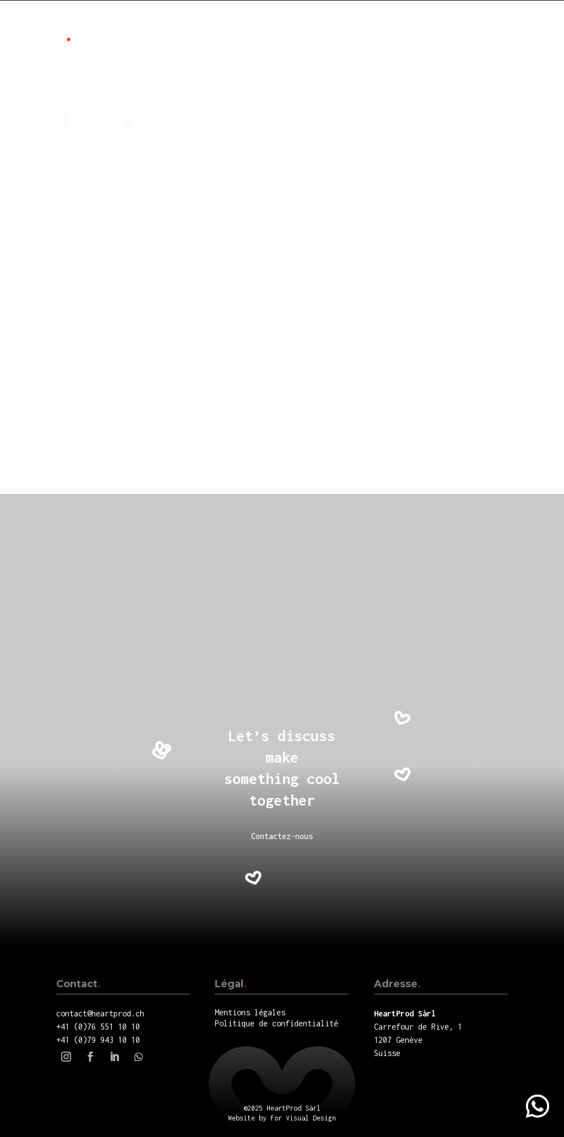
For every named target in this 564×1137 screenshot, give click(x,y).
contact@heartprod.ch (100, 1013)
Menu (536, 25)
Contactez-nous (282, 836)
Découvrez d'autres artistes (282, 446)
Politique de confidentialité (276, 1023)
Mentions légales (250, 1012)
